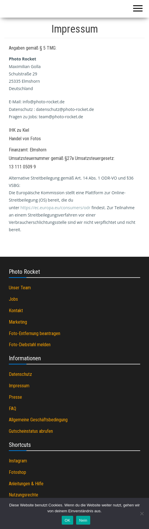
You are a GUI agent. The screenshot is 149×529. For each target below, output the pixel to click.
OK (67, 520)
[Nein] (142, 513)
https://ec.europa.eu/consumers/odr (55, 207)
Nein (83, 520)
